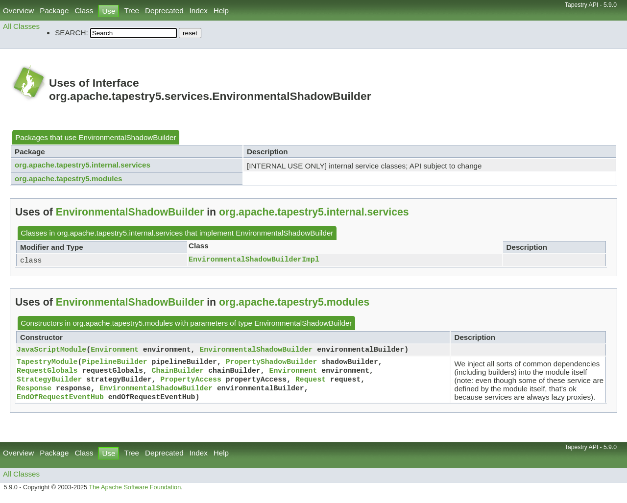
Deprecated (164, 10)
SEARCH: (71, 32)
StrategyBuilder (49, 382)
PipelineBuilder (114, 363)
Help (221, 10)
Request (310, 382)
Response (34, 392)
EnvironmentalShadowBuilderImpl (254, 259)
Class (83, 10)
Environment (115, 351)
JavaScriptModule (51, 351)
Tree (131, 10)
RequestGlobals (47, 373)
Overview (18, 10)
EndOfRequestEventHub (60, 402)
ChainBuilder (178, 373)
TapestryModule (47, 363)
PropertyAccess (190, 382)
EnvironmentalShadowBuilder (127, 137)
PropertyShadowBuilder (271, 363)
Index (199, 10)
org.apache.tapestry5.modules (68, 178)
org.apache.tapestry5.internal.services (82, 165)
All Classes (21, 26)
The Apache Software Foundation (135, 492)
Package (54, 10)
